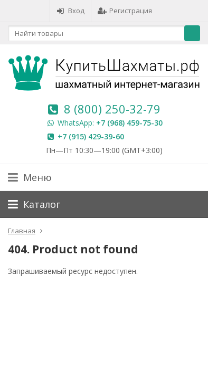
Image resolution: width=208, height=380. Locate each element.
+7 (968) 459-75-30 (129, 123)
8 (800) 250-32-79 (112, 109)
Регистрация (125, 10)
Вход (70, 10)
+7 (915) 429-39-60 (91, 136)
